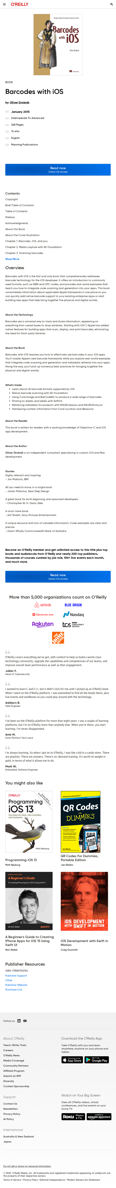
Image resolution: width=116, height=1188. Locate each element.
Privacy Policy (11, 1114)
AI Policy (8, 1119)
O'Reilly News (11, 1055)
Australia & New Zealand (18, 1136)
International (13, 1130)
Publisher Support (16, 975)
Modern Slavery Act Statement (83, 1179)
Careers (8, 1050)
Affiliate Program (13, 1071)
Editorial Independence (52, 1179)
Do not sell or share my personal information (27, 1166)
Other (8, 980)
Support (9, 1097)
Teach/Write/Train (14, 1045)
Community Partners (15, 1065)
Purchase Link (13, 989)
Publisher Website (16, 984)
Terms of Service (12, 1179)
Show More (12, 259)
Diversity (8, 1081)
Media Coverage (13, 1060)
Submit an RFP (12, 1076)
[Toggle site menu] (4, 4)
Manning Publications (24, 144)
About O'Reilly (13, 1038)
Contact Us (10, 1103)
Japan (7, 1141)
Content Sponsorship (16, 1086)
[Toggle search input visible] (112, 4)
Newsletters (10, 1109)
